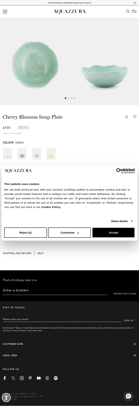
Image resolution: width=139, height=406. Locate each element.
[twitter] (13, 378)
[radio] (7, 153)
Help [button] (40, 253)
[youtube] (39, 378)
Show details (119, 221)
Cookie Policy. (51, 207)
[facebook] (5, 378)
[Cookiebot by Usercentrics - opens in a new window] (119, 171)
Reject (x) (25, 232)
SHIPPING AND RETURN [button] (17, 253)
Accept (113, 232)
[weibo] (47, 378)
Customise (69, 232)
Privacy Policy (11, 330)
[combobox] (55, 291)
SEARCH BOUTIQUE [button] (124, 293)
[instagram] (22, 378)
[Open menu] (5, 12)
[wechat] (56, 378)
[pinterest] (30, 378)
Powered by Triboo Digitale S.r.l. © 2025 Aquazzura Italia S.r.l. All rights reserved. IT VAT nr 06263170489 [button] (23, 396)
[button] (135, 3)
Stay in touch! (14, 307)
